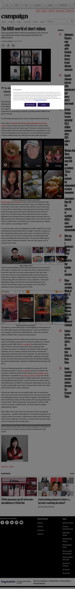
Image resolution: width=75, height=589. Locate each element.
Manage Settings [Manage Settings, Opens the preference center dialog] (30, 104)
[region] (37, 97)
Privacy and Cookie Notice (40, 100)
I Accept (43, 104)
